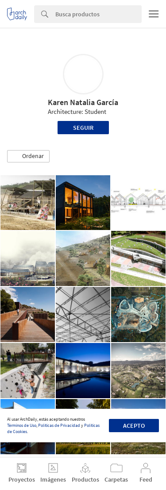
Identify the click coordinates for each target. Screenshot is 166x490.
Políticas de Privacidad (59, 425)
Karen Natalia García (83, 102)
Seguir (83, 128)
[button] (28, 156)
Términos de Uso (21, 425)
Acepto (134, 426)
